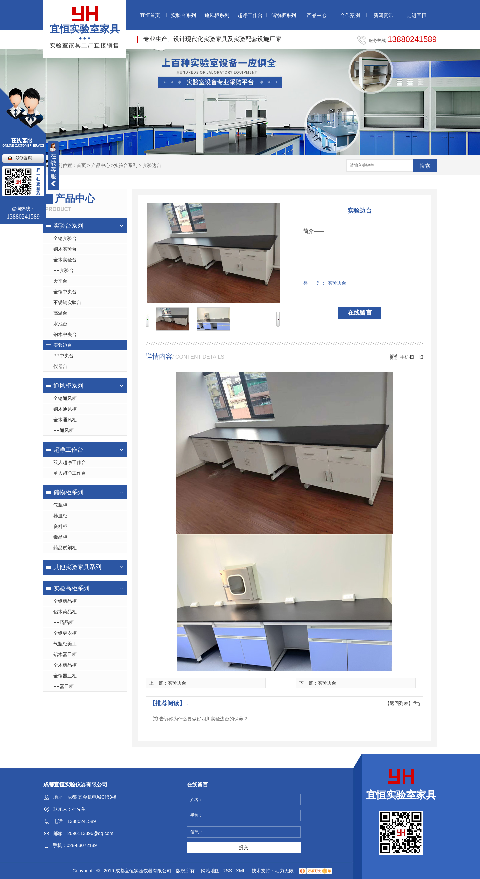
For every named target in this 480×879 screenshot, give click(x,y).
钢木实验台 (65, 249)
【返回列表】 (399, 703)
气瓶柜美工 (65, 643)
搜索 (425, 166)
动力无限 (284, 870)
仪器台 (60, 366)
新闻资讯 (383, 15)
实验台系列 (183, 15)
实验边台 (152, 165)
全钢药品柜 (65, 601)
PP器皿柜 (63, 686)
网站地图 (210, 870)
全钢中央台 (65, 291)
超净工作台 (250, 15)
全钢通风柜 (65, 398)
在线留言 (360, 312)
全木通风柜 (65, 419)
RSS (227, 870)
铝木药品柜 (65, 611)
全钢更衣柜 (65, 633)
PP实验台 (63, 270)
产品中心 (317, 15)
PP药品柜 (63, 622)
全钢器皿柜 (65, 675)
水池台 (60, 323)
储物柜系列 (283, 15)
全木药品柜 (65, 665)
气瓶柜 (60, 505)
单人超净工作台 (69, 473)
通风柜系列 (216, 15)
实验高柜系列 (71, 588)
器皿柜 (60, 515)
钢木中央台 (65, 334)
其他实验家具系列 (77, 567)
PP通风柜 (63, 430)
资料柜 (60, 526)
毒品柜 (60, 537)
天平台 (60, 281)
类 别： (314, 283)
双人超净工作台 (69, 462)
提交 (243, 847)
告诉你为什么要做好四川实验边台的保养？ (203, 718)
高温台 (60, 313)
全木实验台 (65, 259)
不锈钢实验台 (67, 302)
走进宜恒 (417, 15)
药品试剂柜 (65, 547)
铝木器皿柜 (65, 654)
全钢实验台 (65, 238)
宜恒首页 (150, 15)
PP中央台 (63, 355)
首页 (81, 165)
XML (241, 870)
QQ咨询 (24, 157)
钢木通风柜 (65, 409)
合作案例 (350, 15)
